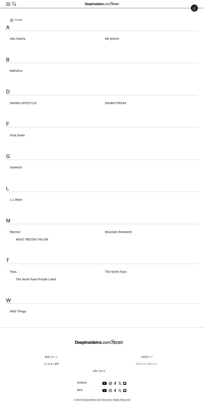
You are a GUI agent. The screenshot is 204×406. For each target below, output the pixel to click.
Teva (13, 271)
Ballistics (16, 70)
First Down (17, 135)
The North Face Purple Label (36, 279)
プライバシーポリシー (146, 364)
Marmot (15, 231)
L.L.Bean (16, 199)
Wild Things (18, 311)
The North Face (116, 271)
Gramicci (16, 167)
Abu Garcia (18, 38)
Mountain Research (118, 231)
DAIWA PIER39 (115, 103)
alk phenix (112, 38)
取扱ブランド (51, 357)
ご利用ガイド (146, 357)
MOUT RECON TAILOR (32, 239)
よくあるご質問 (51, 364)
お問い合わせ (99, 371)
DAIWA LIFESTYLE (23, 103)
